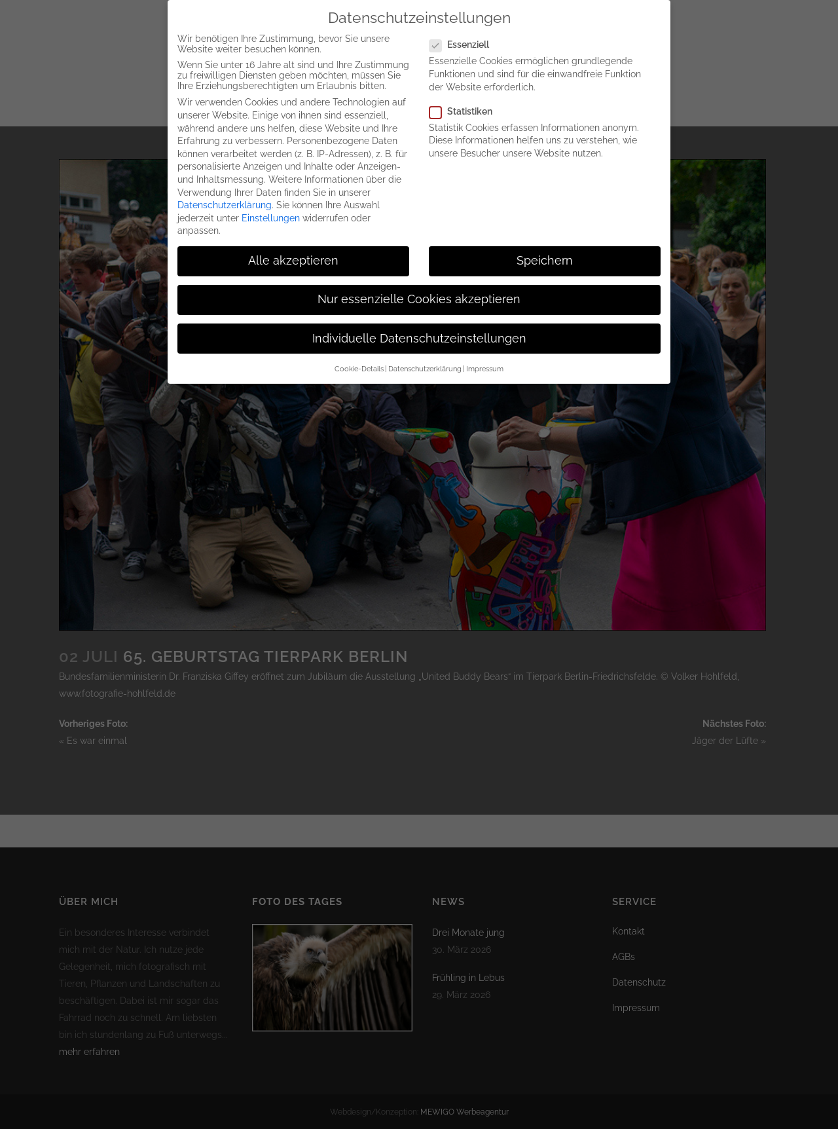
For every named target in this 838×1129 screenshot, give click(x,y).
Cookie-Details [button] (359, 365)
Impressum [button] (484, 365)
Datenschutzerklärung (224, 201)
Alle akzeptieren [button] (293, 256)
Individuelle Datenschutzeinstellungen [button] (419, 334)
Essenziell (464, 40)
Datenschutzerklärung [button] (425, 365)
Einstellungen (271, 214)
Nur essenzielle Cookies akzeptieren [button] (419, 295)
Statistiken (466, 107)
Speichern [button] (545, 256)
